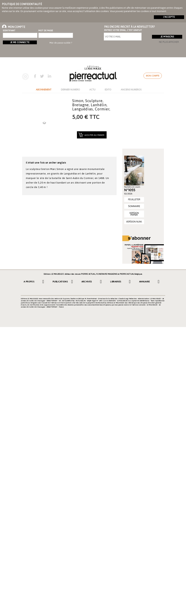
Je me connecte (19, 42)
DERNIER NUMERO (70, 89)
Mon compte (152, 75)
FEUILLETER (134, 199)
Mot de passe (45, 30)
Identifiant (9, 30)
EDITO (108, 89)
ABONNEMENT (43, 89)
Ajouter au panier (94, 135)
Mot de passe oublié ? (61, 42)
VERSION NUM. (134, 221)
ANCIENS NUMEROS (131, 89)
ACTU (92, 89)
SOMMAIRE (134, 206)
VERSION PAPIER (134, 214)
